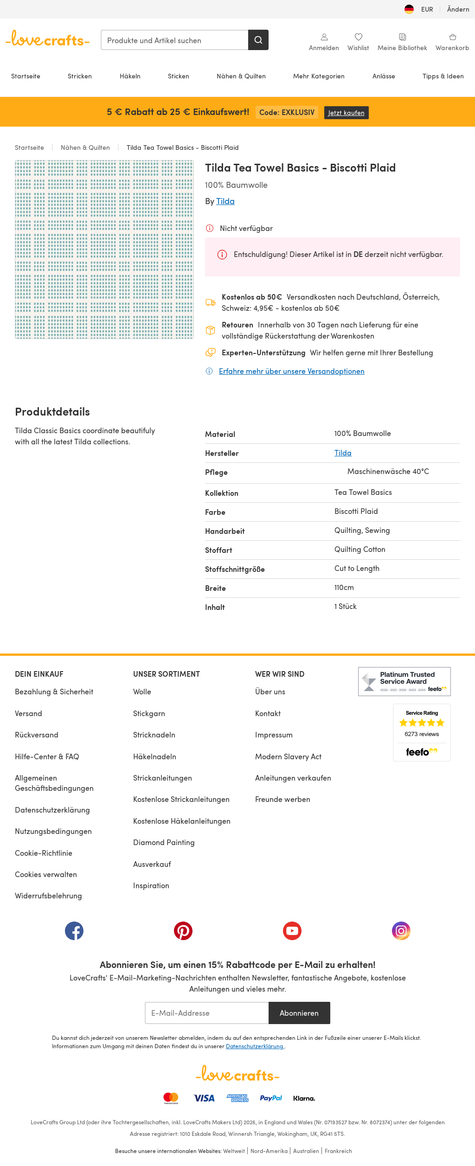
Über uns (270, 691)
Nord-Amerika (269, 1150)
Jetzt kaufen (348, 112)
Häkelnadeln (154, 756)
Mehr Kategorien (319, 75)
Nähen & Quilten (241, 75)
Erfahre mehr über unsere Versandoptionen (292, 370)
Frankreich (338, 1150)
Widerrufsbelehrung (48, 895)
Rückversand (36, 734)
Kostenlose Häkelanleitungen (182, 821)
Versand (28, 713)
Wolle (142, 691)
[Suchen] (258, 40)
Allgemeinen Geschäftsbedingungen (54, 783)
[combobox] (175, 40)
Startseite (25, 75)
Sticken (178, 75)
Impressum (274, 734)
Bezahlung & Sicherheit (54, 691)
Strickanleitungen (162, 777)
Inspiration (151, 885)
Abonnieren (299, 1013)
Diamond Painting (164, 842)
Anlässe (383, 75)
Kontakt (268, 713)
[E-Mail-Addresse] (207, 1013)
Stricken (80, 75)
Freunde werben (282, 799)
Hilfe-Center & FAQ (47, 756)
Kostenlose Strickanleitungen (181, 799)
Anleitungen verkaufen (293, 777)
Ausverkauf (152, 864)
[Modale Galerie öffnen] (104, 249)
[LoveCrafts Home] (237, 1073)
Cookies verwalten (46, 874)
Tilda (225, 200)
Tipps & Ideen (443, 75)
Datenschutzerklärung (52, 809)
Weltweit (234, 1150)
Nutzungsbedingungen (53, 831)
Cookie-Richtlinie (43, 853)
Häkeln (130, 75)
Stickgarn (149, 713)
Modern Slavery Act (288, 756)
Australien (306, 1150)
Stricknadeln (154, 734)
